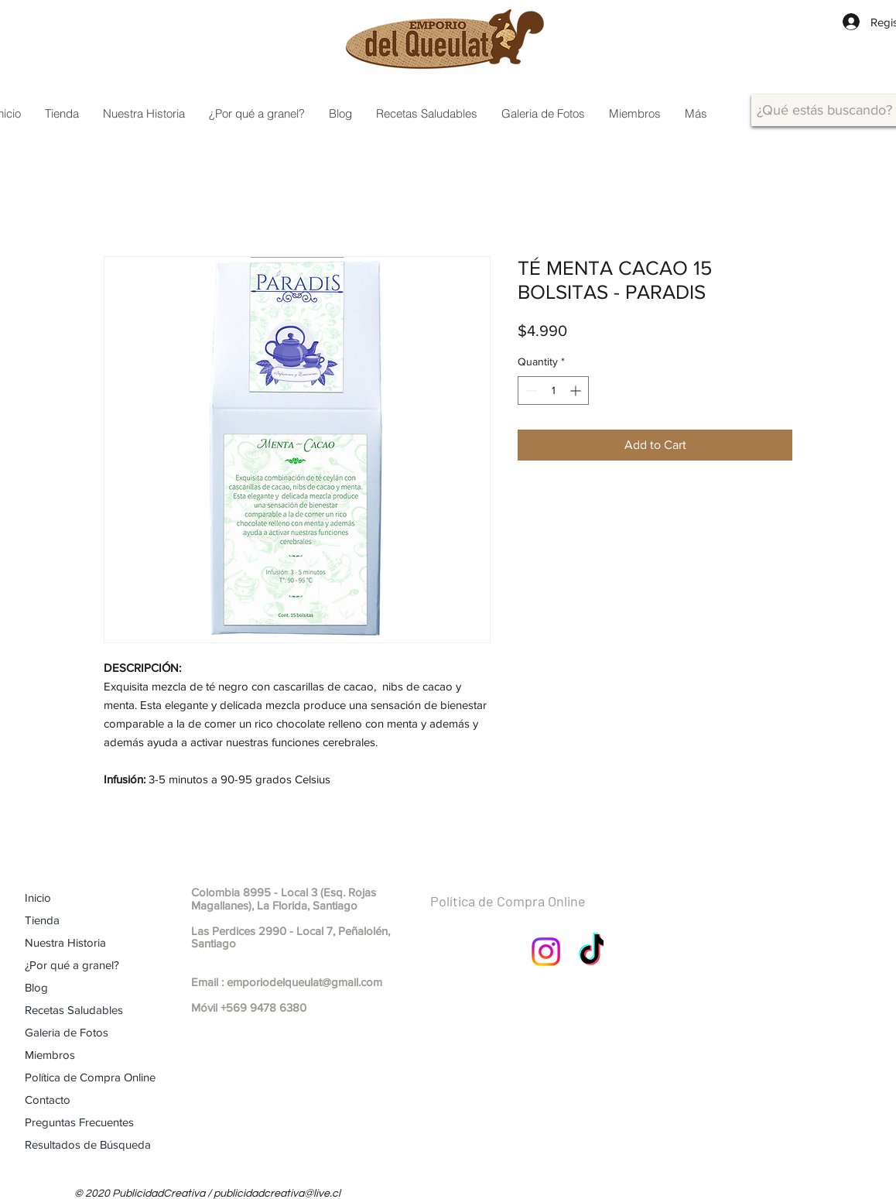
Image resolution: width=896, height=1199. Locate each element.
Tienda (42, 920)
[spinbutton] (553, 390)
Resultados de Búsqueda (88, 1144)
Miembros (50, 1054)
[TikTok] (593, 952)
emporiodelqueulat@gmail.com (304, 981)
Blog (36, 987)
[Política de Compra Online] (545, 901)
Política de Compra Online (90, 1077)
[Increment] (577, 390)
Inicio (38, 897)
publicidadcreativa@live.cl (277, 1193)
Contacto (47, 1099)
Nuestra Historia (65, 942)
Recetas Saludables (74, 1009)
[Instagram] (546, 952)
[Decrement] (529, 390)
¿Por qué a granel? (72, 964)
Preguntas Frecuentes (79, 1122)
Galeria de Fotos (66, 1032)
